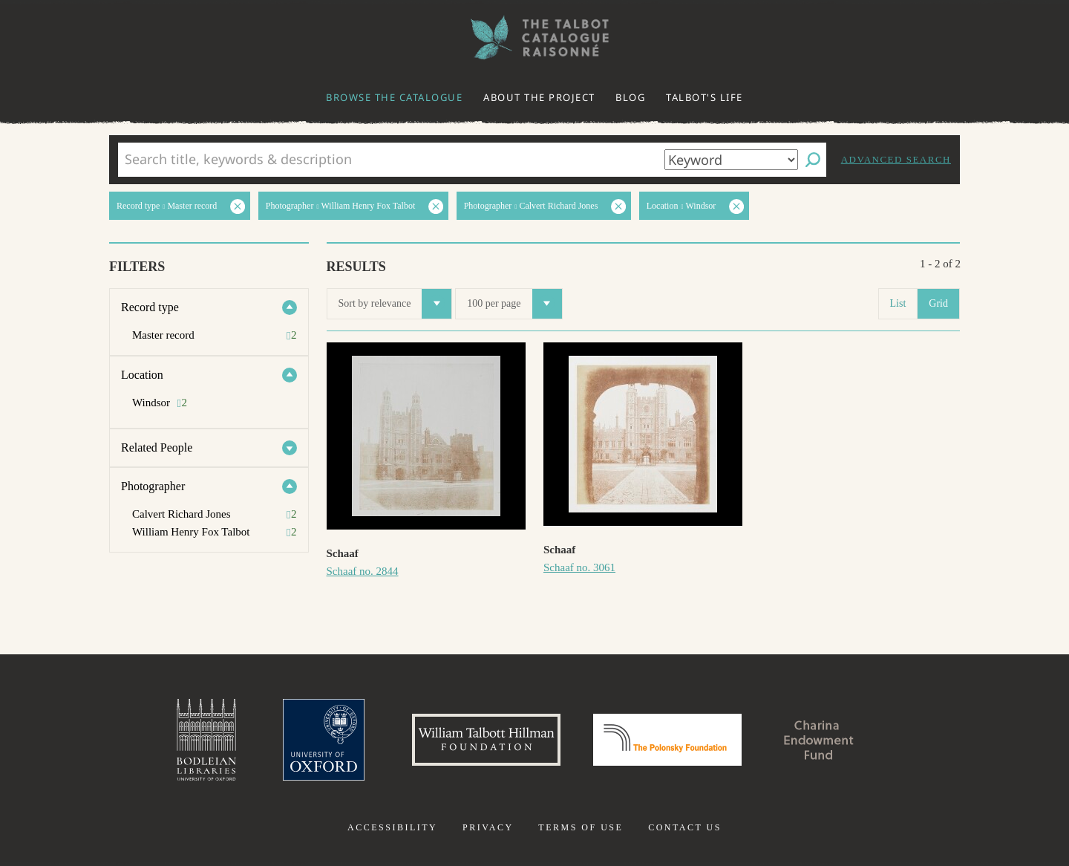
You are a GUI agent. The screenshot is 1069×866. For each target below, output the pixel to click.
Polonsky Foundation (667, 740)
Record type (150, 307)
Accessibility (392, 827)
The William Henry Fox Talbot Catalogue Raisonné (534, 37)
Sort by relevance (395, 304)
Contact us (685, 827)
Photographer (153, 486)
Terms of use (580, 827)
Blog (630, 97)
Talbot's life (704, 97)
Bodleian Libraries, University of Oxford (206, 740)
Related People (156, 447)
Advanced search (896, 159)
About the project (539, 97)
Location (142, 374)
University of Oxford (323, 740)
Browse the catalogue (394, 97)
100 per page (514, 304)
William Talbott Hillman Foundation (486, 740)
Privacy (488, 827)
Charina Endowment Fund (819, 740)
